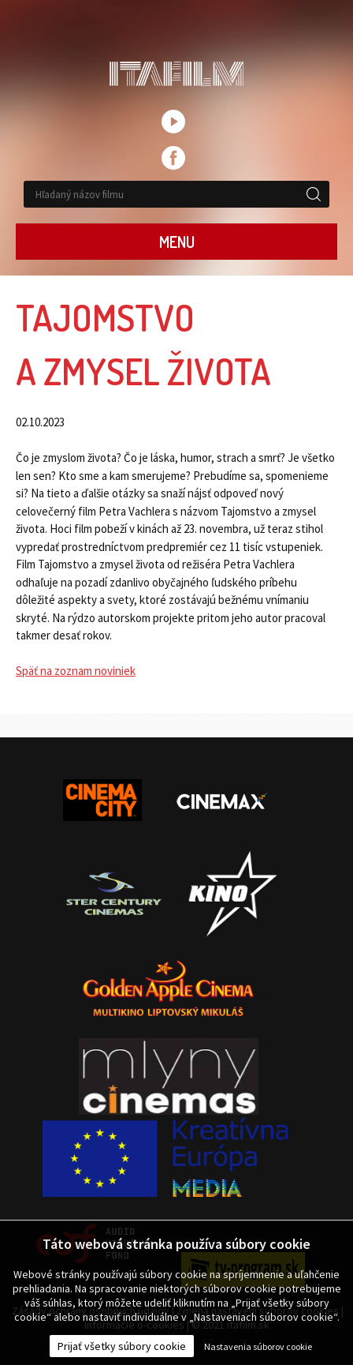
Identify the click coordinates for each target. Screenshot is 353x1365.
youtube (173, 121)
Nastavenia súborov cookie (258, 1346)
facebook (173, 158)
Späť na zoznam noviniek (76, 670)
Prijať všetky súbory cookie (122, 1346)
